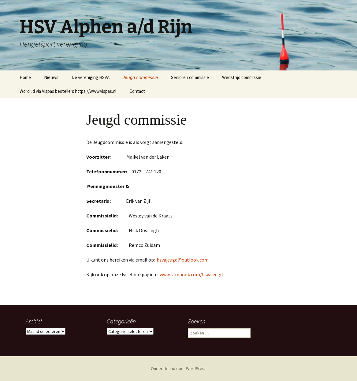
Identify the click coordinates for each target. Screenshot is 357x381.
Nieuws (51, 77)
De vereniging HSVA (91, 77)
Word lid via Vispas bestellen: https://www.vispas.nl (68, 91)
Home (25, 77)
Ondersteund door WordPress (178, 368)
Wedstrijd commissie (241, 77)
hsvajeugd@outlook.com (183, 260)
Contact (137, 91)
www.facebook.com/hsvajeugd (191, 274)
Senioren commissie (190, 77)
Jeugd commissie (140, 77)
